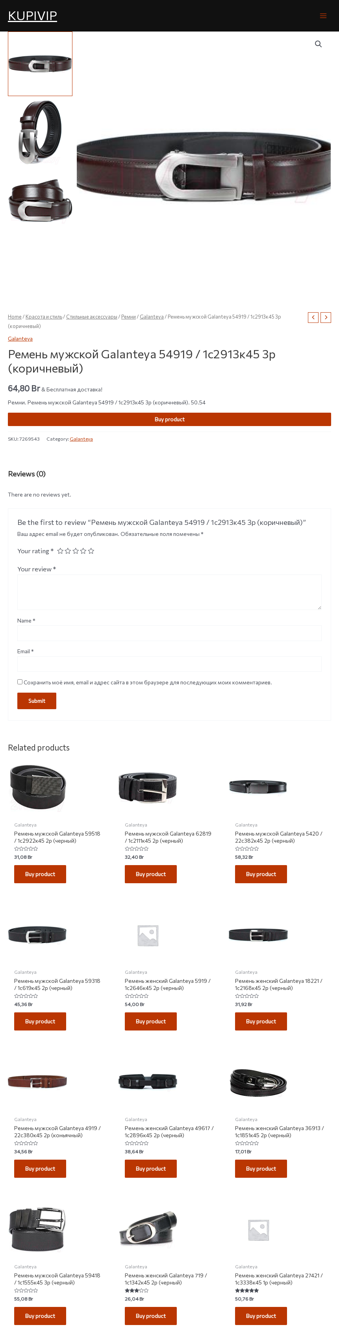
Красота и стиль (44, 316)
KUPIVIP (32, 15)
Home (15, 316)
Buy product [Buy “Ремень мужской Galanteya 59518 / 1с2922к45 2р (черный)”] (40, 874)
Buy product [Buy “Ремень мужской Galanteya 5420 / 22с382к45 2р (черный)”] (261, 874)
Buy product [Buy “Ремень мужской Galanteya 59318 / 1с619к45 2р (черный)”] (40, 1021)
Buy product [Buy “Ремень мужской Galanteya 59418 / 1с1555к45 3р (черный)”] (40, 1315)
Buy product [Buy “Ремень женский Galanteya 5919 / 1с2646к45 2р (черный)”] (151, 1021)
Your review (36, 569)
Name (26, 620)
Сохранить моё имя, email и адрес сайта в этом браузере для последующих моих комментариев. (148, 682)
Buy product (170, 419)
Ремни (128, 316)
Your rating (35, 550)
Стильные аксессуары (91, 316)
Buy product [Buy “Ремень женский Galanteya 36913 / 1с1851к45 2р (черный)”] (261, 1168)
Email (25, 651)
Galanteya (152, 316)
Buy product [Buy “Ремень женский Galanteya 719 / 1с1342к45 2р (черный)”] (151, 1315)
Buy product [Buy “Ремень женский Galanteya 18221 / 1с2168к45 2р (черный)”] (261, 1021)
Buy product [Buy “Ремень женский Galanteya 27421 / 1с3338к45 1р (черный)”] (261, 1315)
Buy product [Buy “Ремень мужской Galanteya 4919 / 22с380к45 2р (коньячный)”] (40, 1168)
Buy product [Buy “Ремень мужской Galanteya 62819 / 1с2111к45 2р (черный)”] (151, 874)
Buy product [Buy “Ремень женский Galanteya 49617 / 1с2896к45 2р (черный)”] (151, 1168)
